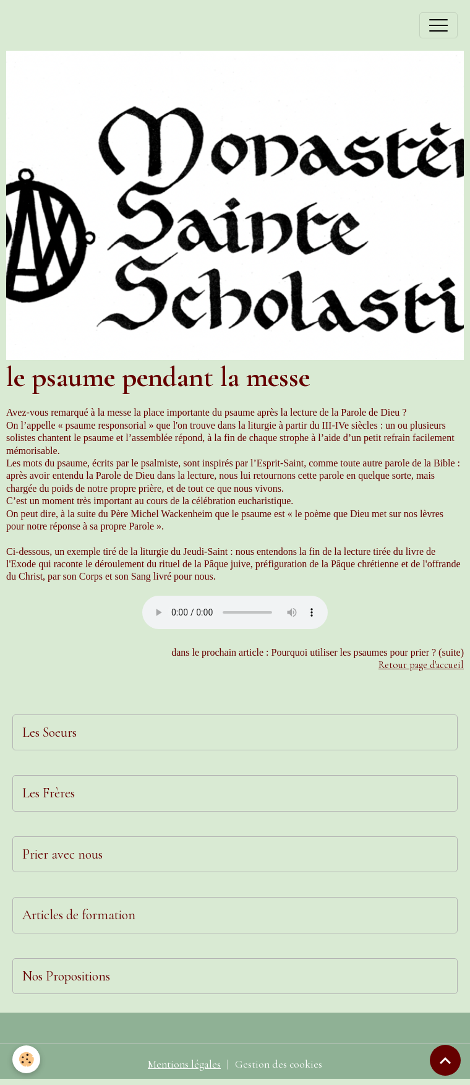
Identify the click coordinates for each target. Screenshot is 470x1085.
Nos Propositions (66, 976)
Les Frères (48, 793)
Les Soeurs (49, 732)
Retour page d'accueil (421, 665)
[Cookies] (26, 1059)
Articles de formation (78, 915)
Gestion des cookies (278, 1064)
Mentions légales (184, 1064)
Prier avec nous (62, 854)
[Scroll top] (445, 1060)
